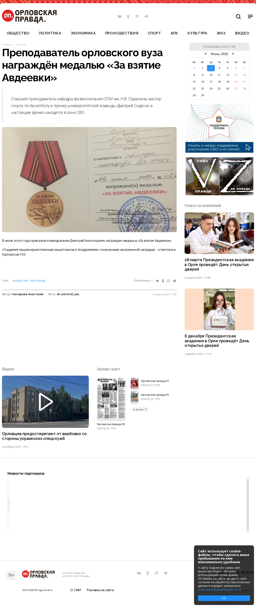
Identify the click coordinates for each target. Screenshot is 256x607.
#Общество (20, 280)
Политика (50, 33)
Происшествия (121, 33)
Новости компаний (203, 205)
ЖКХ (221, 33)
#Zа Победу (37, 280)
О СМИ (75, 592)
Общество (18, 33)
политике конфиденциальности (219, 589)
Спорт (154, 33)
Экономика (83, 33)
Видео (242, 33)
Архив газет (108, 370)
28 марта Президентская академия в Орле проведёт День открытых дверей (218, 265)
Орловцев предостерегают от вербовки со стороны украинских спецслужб (43, 438)
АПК (174, 33)
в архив (140, 411)
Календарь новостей (219, 46)
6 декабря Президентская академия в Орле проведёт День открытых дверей (218, 342)
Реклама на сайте (100, 592)
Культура (197, 33)
